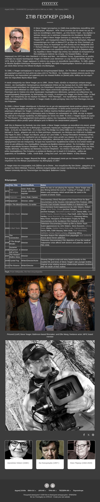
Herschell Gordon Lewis (66, 212)
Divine (59, 209)
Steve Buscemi (54, 216)
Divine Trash (14, 214)
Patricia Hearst (80, 228)
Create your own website (61, 497)
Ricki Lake (69, 228)
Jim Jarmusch (67, 216)
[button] (3, 3)
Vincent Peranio (60, 214)
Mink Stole (51, 209)
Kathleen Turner (47, 233)
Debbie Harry (58, 228)
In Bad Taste (14, 228)
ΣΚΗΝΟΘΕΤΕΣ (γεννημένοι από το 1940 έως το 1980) (34, 9)
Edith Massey (83, 209)
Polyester (13, 197)
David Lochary (61, 233)
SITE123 (49, 497)
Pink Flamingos (13, 191)
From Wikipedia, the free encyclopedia (26, 272)
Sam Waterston (79, 230)
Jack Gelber (84, 235)
